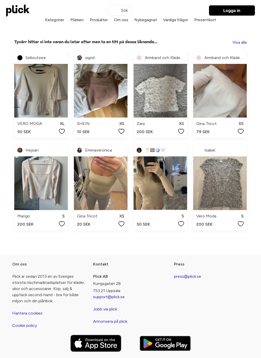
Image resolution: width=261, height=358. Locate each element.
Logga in (231, 10)
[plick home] (18, 10)
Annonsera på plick (110, 321)
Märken (77, 19)
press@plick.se (187, 276)
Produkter (99, 19)
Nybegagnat (145, 19)
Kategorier (54, 19)
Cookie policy (24, 325)
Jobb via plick (105, 309)
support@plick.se (109, 296)
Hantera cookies (27, 313)
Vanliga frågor (175, 19)
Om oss (121, 19)
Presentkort (205, 19)
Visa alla (239, 42)
